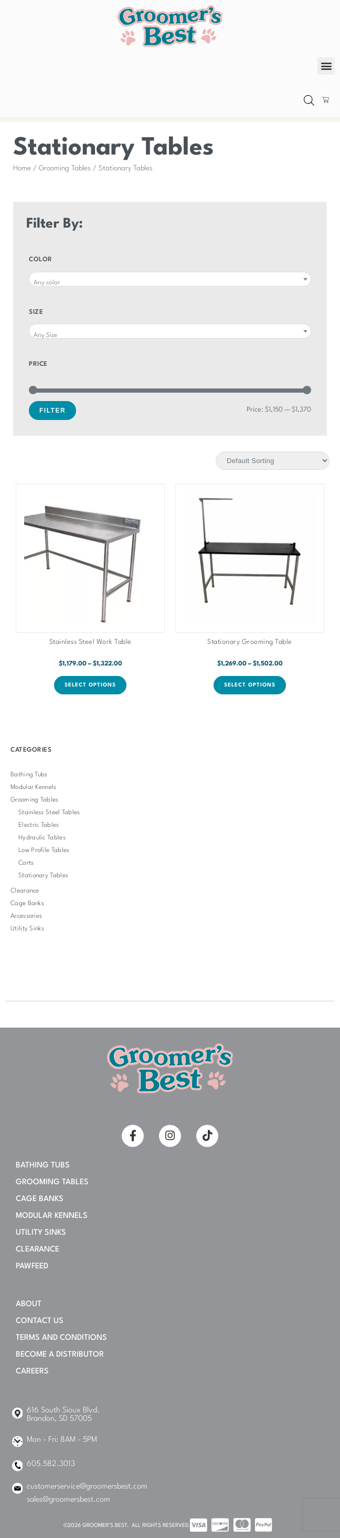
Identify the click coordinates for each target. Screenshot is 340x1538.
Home (22, 168)
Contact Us (39, 1321)
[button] (326, 66)
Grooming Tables (65, 168)
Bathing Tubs (29, 775)
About (28, 1304)
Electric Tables (38, 825)
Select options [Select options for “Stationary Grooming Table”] (249, 685)
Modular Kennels (33, 787)
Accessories (26, 916)
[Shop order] (273, 461)
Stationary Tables (43, 876)
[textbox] (170, 283)
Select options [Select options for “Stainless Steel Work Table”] (90, 685)
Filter (52, 410)
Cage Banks (27, 903)
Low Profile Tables (43, 850)
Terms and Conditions (61, 1338)
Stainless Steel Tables (49, 812)
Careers (32, 1372)
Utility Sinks (27, 929)
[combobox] (170, 279)
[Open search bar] (309, 101)
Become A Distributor (60, 1355)
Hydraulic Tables (42, 838)
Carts (26, 863)
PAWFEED (32, 1266)
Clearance (24, 891)
